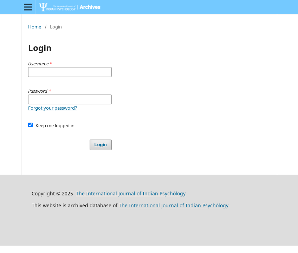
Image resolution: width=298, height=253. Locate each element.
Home (34, 27)
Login (101, 144)
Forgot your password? (52, 108)
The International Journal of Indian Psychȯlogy (131, 193)
